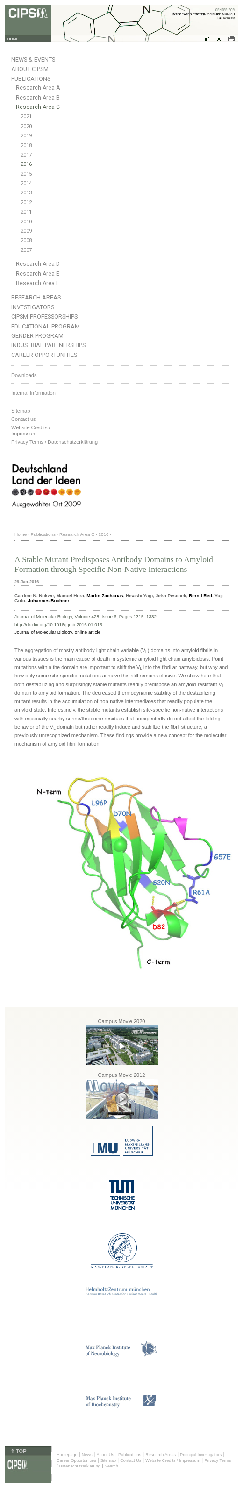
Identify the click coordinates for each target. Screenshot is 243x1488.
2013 (26, 193)
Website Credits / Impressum (172, 1460)
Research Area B (38, 97)
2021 (26, 117)
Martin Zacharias (104, 595)
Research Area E (37, 274)
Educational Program (45, 326)
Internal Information (33, 393)
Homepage (67, 1454)
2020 (26, 126)
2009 (26, 231)
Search (111, 1466)
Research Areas (36, 297)
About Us (105, 1454)
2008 (26, 240)
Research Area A (38, 88)
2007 (26, 250)
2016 (26, 164)
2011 (26, 212)
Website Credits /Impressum (30, 430)
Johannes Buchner (49, 600)
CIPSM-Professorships (44, 316)
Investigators (32, 307)
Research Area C (38, 107)
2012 (26, 202)
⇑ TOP (18, 1451)
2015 (26, 174)
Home (20, 534)
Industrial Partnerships (48, 345)
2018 (26, 145)
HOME (13, 39)
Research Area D (38, 264)
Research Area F (37, 283)
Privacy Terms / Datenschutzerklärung (54, 442)
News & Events (33, 59)
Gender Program (37, 335)
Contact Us (130, 1460)
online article (87, 631)
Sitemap (20, 410)
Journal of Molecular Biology (43, 631)
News (87, 1454)
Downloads (23, 375)
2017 (26, 155)
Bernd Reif (200, 595)
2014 (26, 183)
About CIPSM (30, 68)
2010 (26, 222)
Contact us (23, 419)
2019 (26, 136)
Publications (30, 78)
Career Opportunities (44, 354)
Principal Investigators (201, 1454)
